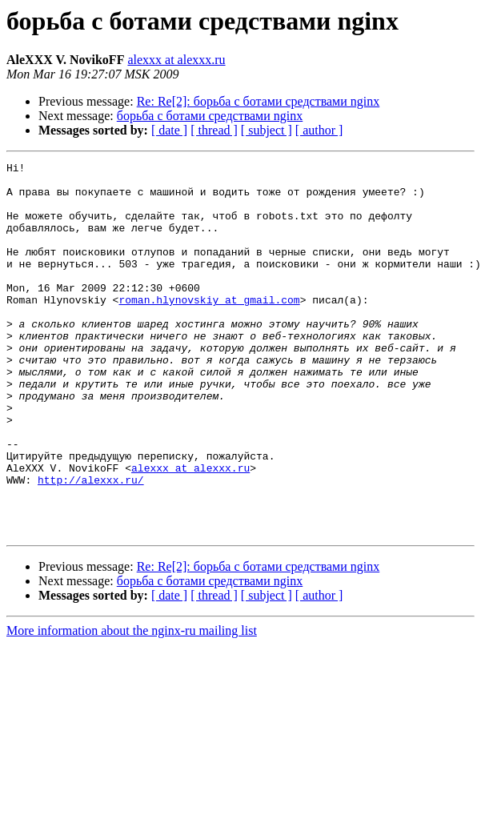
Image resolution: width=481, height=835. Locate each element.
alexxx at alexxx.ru (176, 59)
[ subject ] (266, 130)
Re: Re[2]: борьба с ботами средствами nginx (258, 101)
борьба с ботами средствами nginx (210, 115)
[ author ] (319, 130)
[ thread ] (214, 130)
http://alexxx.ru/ (91, 544)
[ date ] (169, 130)
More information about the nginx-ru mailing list (131, 705)
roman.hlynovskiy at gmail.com (208, 328)
